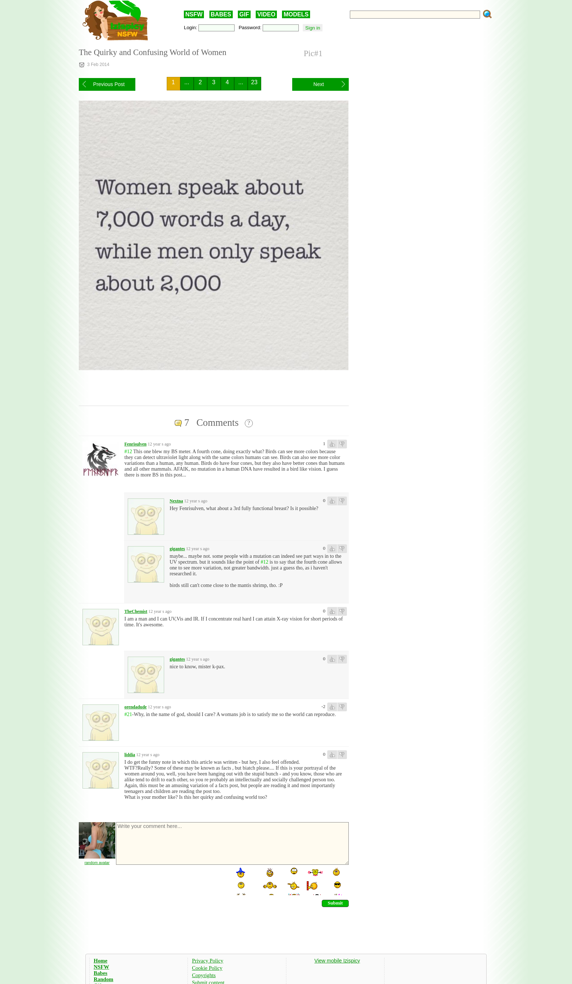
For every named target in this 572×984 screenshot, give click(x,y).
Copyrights (204, 975)
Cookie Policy (207, 968)
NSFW (193, 14)
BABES (221, 14)
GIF (244, 14)
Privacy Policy (207, 961)
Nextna (176, 500)
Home (100, 961)
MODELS (295, 14)
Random (103, 979)
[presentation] (170, 881)
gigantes (177, 548)
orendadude (135, 706)
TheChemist (135, 611)
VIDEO (266, 14)
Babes (100, 973)
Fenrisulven (135, 444)
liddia (129, 754)
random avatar (97, 862)
